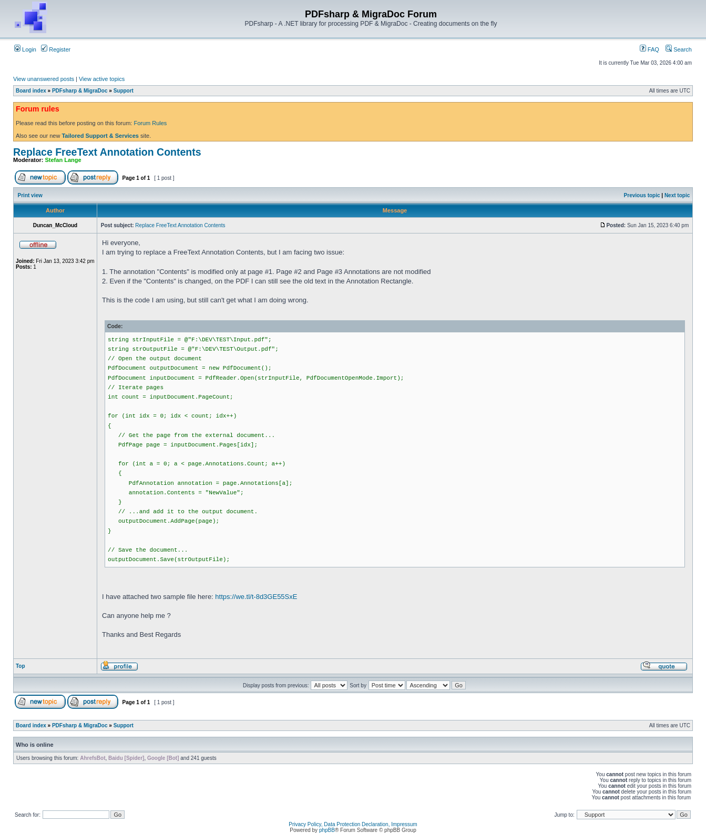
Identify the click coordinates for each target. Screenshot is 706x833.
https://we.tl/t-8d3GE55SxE (256, 597)
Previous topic (642, 195)
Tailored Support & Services (100, 136)
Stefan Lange (63, 160)
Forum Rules (150, 123)
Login (25, 49)
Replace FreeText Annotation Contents (107, 152)
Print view (30, 195)
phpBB (327, 830)
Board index (31, 91)
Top (20, 666)
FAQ (649, 49)
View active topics (102, 79)
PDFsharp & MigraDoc (80, 91)
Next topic (677, 195)
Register (55, 49)
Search (679, 49)
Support (124, 91)
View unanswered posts (43, 79)
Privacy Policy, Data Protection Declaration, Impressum (353, 824)
